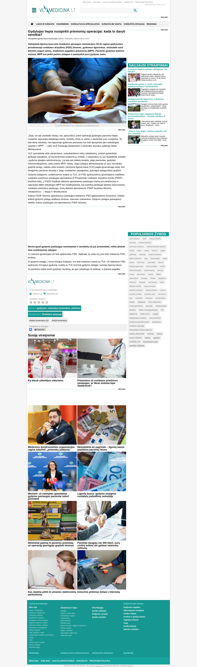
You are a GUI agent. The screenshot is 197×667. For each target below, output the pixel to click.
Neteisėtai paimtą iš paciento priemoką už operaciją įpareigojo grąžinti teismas (51, 544)
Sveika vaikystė (99, 611)
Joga (126, 623)
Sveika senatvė (99, 617)
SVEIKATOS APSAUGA (134, 24)
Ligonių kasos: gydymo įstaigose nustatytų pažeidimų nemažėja (96, 495)
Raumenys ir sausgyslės (38, 628)
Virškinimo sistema (36, 615)
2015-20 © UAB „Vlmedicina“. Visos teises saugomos (83, 666)
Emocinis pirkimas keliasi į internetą (98, 592)
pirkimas (75, 308)
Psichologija (97, 608)
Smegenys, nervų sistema (38, 620)
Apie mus (97, 2)
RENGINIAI (152, 24)
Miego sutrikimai (67, 630)
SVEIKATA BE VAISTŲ (112, 24)
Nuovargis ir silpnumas (69, 633)
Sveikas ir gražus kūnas (134, 617)
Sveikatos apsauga (52, 314)
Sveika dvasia (130, 626)
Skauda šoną (65, 623)
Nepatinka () (52, 294)
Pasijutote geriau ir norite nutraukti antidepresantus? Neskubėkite (145, 85)
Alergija (63, 611)
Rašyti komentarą (59, 320)
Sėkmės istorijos (131, 629)
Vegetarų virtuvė (131, 620)
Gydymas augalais (132, 607)
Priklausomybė (66, 628)
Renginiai (34, 653)
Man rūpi (33, 607)
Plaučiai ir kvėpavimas (37, 613)
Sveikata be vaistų (134, 604)
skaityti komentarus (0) (39, 320)
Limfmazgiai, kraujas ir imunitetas (41, 635)
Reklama (87, 2)
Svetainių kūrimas (126, 666)
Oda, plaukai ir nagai (36, 633)
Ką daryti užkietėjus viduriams (45, 380)
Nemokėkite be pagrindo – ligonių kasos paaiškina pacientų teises (100, 448)
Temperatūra (65, 618)
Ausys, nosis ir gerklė (37, 642)
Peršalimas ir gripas (68, 616)
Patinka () (37, 294)
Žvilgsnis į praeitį (100, 614)
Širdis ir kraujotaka (36, 610)
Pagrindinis (63, 24)
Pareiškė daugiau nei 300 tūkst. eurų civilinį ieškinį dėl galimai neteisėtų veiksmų (98, 545)
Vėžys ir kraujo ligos (68, 613)
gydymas (41, 308)
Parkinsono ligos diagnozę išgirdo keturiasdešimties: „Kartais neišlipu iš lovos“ (146, 116)
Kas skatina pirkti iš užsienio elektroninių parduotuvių (52, 593)
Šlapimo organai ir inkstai (38, 623)
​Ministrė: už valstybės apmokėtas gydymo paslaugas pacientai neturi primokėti (48, 496)
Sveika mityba (130, 613)
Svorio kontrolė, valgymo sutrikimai (73, 626)
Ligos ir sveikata (45, 24)
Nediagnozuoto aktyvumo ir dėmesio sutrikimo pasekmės (146, 100)
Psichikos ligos (34, 647)
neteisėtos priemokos (59, 308)
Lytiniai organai (34, 630)
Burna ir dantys (34, 645)
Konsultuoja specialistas (75, 653)
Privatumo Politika (144, 2)
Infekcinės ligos (66, 635)
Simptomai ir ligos (69, 608)
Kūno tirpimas (66, 621)
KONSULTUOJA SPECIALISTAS (85, 24)
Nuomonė (129, 653)
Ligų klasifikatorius (112, 2)
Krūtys (31, 637)
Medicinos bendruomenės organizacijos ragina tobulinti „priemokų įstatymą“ (51, 448)
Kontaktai (128, 2)
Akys (31, 640)
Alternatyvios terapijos (134, 610)
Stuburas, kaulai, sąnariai (38, 625)
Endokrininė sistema (36, 618)
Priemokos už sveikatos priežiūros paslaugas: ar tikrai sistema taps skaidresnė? (97, 383)
